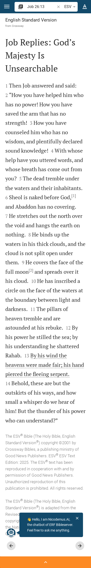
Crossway (18, 26)
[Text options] (85, 7)
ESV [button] (70, 7)
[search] (41, 6)
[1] (73, 195)
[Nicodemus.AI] (11, 532)
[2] (31, 270)
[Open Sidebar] (45, 562)
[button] (6, 6)
